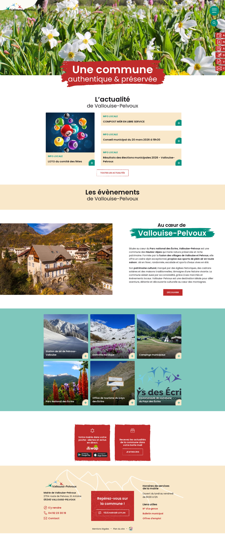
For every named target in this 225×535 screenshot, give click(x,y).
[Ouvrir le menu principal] (214, 11)
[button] (56, 261)
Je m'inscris (132, 453)
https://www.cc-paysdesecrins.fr (159, 385)
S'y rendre (54, 509)
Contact (221, 74)
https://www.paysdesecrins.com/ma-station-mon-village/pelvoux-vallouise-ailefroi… (112, 385)
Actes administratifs (221, 51)
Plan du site (119, 530)
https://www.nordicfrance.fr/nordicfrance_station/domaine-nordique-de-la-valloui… (112, 338)
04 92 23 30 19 (57, 514)
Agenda (221, 35)
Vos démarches (221, 66)
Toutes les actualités (112, 174)
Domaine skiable (221, 59)
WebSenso (131, 531)
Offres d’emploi (152, 520)
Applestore (100, 456)
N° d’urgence (150, 510)
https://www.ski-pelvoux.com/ (66, 338)
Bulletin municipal (153, 515)
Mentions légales (100, 530)
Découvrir (173, 294)
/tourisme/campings (159, 338)
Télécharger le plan (114, 514)
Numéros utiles (221, 43)
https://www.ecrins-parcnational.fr (66, 385)
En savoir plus (70, 140)
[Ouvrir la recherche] (214, 22)
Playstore (84, 456)
